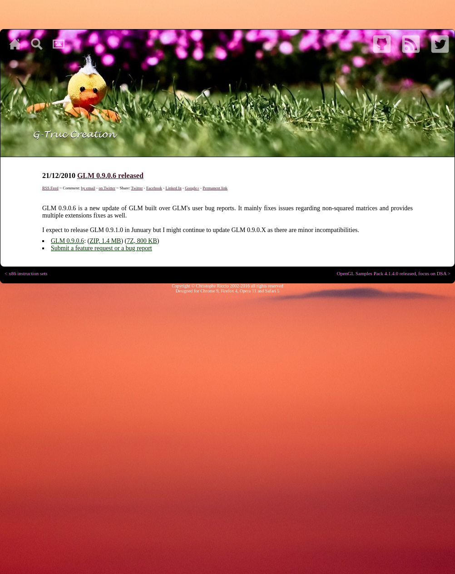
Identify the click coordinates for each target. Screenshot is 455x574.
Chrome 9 (209, 290)
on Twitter (107, 188)
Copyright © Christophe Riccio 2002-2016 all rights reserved (227, 285)
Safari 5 (272, 290)
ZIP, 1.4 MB (105, 241)
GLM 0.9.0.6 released (110, 175)
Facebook (154, 188)
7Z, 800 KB (142, 241)
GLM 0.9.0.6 (67, 241)
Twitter (137, 188)
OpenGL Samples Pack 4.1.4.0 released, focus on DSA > (393, 273)
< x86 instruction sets (26, 273)
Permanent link (215, 188)
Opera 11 (248, 290)
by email (88, 188)
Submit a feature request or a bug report (101, 248)
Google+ (192, 188)
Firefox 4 (229, 290)
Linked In (173, 188)
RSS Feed (50, 188)
